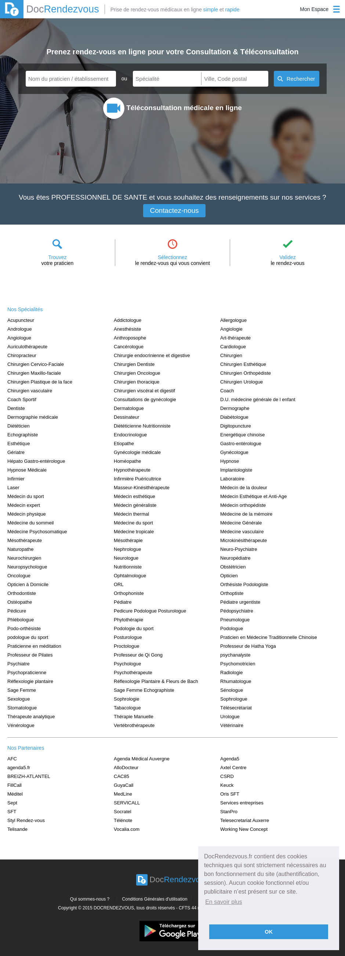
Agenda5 (229, 758)
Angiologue (19, 338)
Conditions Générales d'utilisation (155, 899)
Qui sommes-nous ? (89, 899)
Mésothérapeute (24, 540)
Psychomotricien (237, 663)
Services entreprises (242, 803)
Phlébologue (20, 619)
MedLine (123, 794)
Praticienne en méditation (34, 646)
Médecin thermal (131, 514)
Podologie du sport (133, 628)
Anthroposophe (130, 338)
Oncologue (18, 575)
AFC (12, 758)
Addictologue (127, 320)
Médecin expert (23, 505)
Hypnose (229, 461)
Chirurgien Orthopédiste (245, 373)
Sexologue (18, 699)
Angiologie (231, 329)
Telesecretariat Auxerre (244, 820)
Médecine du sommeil (30, 523)
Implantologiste (236, 470)
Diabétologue (234, 417)
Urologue (230, 716)
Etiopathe (124, 443)
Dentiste (16, 408)
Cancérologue (129, 346)
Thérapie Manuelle (133, 716)
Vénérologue (20, 725)
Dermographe (235, 408)
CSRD (227, 776)
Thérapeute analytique (31, 716)
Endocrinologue (130, 434)
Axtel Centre (233, 767)
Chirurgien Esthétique (243, 364)
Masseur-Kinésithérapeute (142, 487)
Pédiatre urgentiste (240, 602)
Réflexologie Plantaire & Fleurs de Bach (156, 681)
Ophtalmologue (130, 575)
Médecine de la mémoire (246, 514)
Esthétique (18, 443)
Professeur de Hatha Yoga (248, 646)
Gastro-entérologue (240, 443)
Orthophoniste (129, 593)
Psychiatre (18, 663)
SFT (12, 811)
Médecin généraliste (135, 505)
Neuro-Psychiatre (238, 549)
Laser (13, 487)
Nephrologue (127, 549)
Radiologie (231, 672)
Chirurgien (231, 355)
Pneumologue (235, 619)
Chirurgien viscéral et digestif (144, 390)
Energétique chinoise (242, 434)
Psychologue (127, 663)
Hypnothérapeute (132, 470)
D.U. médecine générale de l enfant (257, 399)
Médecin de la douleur (243, 487)
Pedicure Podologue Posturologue (150, 611)
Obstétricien (233, 567)
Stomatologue (22, 707)
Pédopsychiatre (236, 611)
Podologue (231, 628)
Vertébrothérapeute (134, 725)
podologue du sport (27, 637)
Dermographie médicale (32, 417)
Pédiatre (122, 602)
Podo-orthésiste (24, 628)
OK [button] (269, 932)
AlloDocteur (126, 767)
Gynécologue (234, 452)
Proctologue (126, 646)
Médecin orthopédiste (243, 505)
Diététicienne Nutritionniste (142, 426)
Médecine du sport (133, 523)
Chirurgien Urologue (241, 382)
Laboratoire (232, 478)
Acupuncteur (20, 320)
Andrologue (19, 329)
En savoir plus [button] (223, 902)
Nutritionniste (128, 567)
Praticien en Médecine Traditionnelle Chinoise (268, 637)
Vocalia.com (126, 829)
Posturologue (128, 637)
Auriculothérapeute (27, 346)
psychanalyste (235, 655)
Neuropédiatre (235, 558)
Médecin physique (26, 514)
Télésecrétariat (236, 707)
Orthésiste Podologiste (244, 584)
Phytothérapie (128, 619)
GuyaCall (123, 785)
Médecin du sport (25, 496)
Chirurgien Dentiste (134, 364)
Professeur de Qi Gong (138, 655)
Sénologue (231, 690)
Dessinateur (126, 417)
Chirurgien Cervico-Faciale (35, 364)
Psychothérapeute (133, 672)
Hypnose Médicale (27, 470)
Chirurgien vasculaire (29, 390)
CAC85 (121, 776)
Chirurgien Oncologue (137, 373)
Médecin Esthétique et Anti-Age (253, 496)
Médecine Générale (241, 523)
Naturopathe (20, 549)
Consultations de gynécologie (145, 399)
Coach (227, 390)
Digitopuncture (235, 426)
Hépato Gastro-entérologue (36, 461)
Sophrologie (126, 699)
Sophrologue (233, 699)
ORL (119, 584)
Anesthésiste (127, 329)
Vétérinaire (231, 725)
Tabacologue (127, 707)
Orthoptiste (232, 593)
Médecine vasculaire (242, 531)
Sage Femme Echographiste (144, 690)
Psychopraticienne (26, 672)
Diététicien (18, 426)
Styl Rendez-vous (26, 820)
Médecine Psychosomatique (37, 531)
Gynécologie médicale (137, 452)
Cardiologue (233, 346)
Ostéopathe (19, 602)
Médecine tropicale (134, 531)
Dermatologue (129, 408)
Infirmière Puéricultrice (137, 478)
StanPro (228, 811)
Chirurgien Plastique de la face (39, 382)
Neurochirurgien (24, 558)
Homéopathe (127, 461)
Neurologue (126, 558)
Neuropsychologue (27, 567)
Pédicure (16, 611)
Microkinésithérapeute (243, 540)
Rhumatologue (235, 681)
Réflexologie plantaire (30, 681)
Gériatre (16, 452)
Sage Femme (21, 690)
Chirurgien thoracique (136, 382)
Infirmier (16, 478)
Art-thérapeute (235, 338)
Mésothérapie (128, 540)
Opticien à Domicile (27, 584)
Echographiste (22, 434)
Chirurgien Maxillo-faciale (34, 373)
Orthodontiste (21, 593)
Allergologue (233, 320)
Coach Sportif (21, 399)
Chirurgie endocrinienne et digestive (152, 355)
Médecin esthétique (134, 496)
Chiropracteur (21, 355)
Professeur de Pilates (30, 655)
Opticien (229, 575)
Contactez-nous (174, 210)
